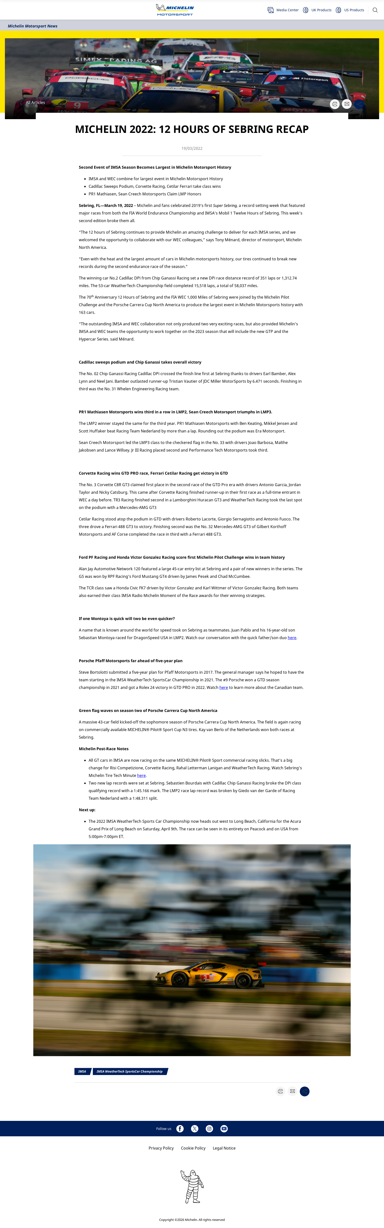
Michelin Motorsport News (33, 26)
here (292, 637)
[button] (375, 10)
